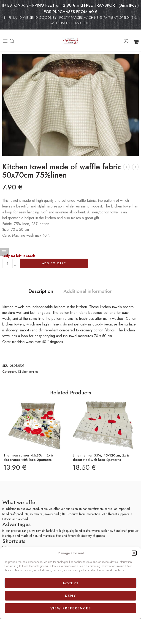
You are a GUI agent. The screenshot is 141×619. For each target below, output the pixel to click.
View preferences (70, 608)
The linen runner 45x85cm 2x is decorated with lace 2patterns (28, 457)
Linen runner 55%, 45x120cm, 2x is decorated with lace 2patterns (101, 457)
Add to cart (54, 263)
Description (40, 291)
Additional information (88, 291)
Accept (70, 583)
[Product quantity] (7, 263)
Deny (70, 595)
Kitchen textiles (28, 371)
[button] (134, 553)
